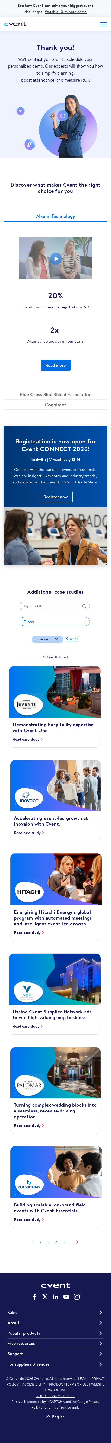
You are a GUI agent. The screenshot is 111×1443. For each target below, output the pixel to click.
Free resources (21, 1343)
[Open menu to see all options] (103, 24)
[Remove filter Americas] (56, 639)
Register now (55, 497)
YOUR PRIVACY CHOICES (55, 1396)
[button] (55, 217)
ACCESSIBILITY (34, 1384)
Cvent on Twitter (45, 1297)
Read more (56, 365)
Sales (12, 1313)
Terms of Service (59, 1407)
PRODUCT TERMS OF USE (68, 1384)
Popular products (23, 1333)
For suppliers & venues (28, 1364)
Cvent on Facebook (34, 1297)
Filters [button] (29, 621)
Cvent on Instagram (77, 1297)
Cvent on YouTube (66, 1297)
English (58, 1416)
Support (15, 1354)
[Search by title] (55, 606)
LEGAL (83, 1378)
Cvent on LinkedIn (56, 1297)
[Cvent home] (15, 24)
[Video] (55, 258)
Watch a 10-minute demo (66, 11)
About (13, 1323)
